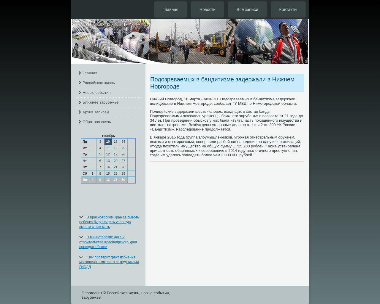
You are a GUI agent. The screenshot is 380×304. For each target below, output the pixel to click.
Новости (208, 9)
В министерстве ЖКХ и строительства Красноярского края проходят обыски (108, 242)
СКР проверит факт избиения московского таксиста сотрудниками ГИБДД (109, 262)
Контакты (288, 9)
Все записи (247, 9)
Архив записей (96, 112)
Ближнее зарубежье (100, 102)
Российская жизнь (99, 83)
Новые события (97, 92)
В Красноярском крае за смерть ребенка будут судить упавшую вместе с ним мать (109, 222)
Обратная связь (97, 122)
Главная (170, 9)
